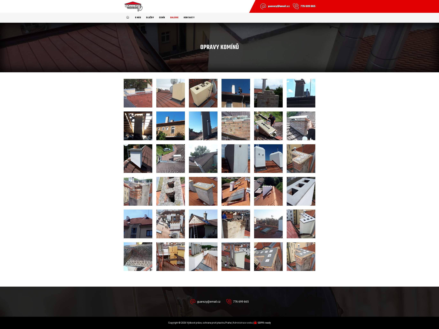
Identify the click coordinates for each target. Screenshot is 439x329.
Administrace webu (243, 322)
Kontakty (189, 18)
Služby (150, 18)
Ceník (162, 18)
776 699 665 (307, 6)
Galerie (174, 18)
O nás (138, 18)
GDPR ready (264, 322)
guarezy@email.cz (279, 6)
